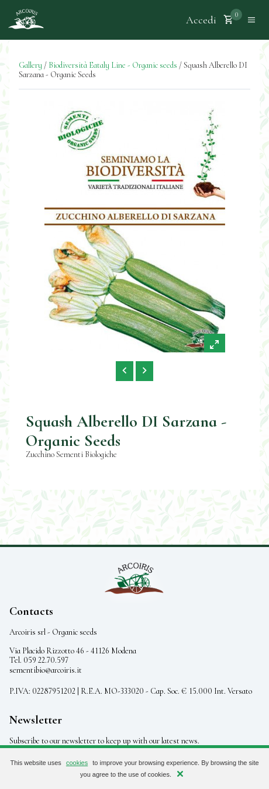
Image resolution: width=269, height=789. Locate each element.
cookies (77, 762)
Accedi (201, 19)
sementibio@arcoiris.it (45, 670)
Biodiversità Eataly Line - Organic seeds (113, 65)
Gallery (30, 65)
